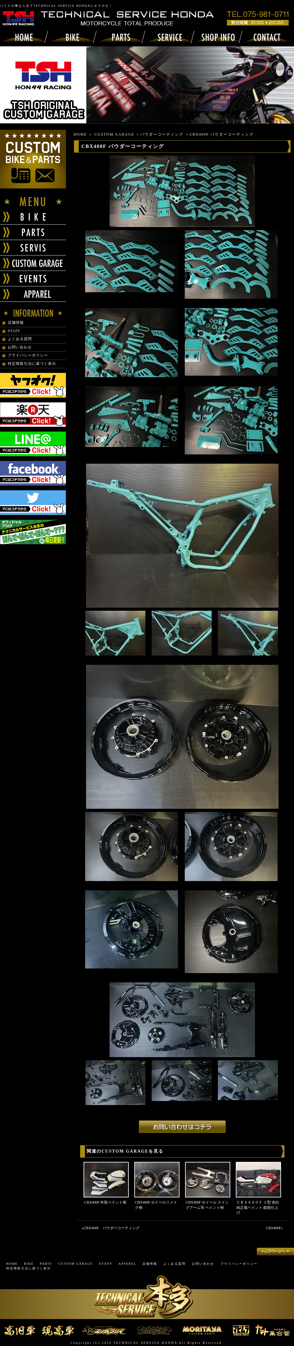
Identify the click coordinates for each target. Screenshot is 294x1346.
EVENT (105, 1263)
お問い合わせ (20, 347)
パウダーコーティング (162, 134)
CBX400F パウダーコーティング (112, 1228)
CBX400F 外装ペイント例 (105, 1202)
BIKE (28, 1263)
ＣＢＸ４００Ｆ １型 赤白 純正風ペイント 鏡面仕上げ (257, 1207)
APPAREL (127, 1263)
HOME (80, 134)
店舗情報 (16, 322)
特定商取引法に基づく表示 (32, 363)
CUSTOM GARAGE (114, 134)
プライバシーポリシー (28, 355)
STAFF (14, 331)
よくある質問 (20, 339)
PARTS (46, 1263)
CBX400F (273, 1228)
